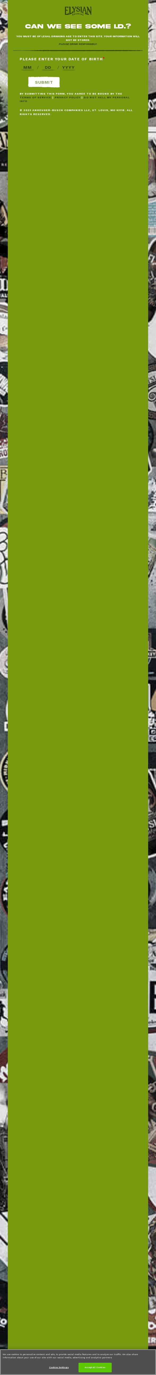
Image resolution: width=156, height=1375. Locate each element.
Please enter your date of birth (61, 59)
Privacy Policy (67, 97)
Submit (44, 82)
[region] (78, 1362)
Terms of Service (35, 97)
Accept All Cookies (95, 1367)
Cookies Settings (59, 1367)
